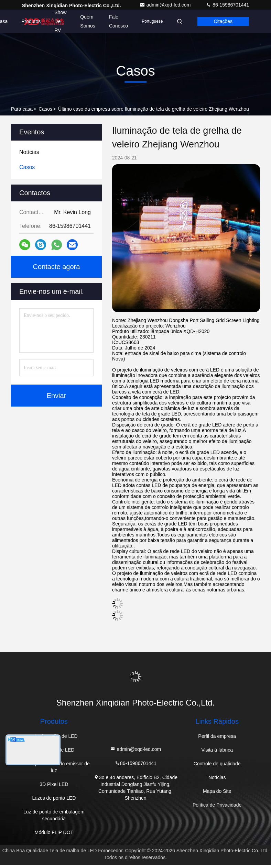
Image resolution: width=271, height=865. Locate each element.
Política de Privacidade (217, 805)
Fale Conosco (118, 21)
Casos (45, 109)
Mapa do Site (217, 791)
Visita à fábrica (217, 750)
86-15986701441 (227, 5)
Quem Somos (87, 21)
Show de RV (60, 21)
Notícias (217, 777)
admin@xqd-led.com (166, 5)
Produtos (31, 21)
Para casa (22, 109)
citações (223, 21)
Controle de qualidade (217, 763)
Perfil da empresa (217, 736)
